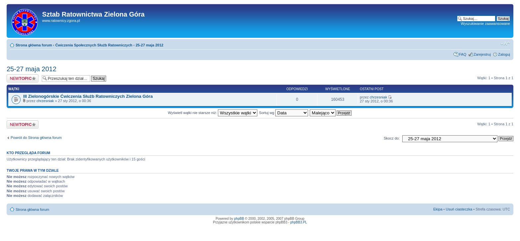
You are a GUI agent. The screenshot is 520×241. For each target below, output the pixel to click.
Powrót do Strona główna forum (36, 138)
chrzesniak (45, 101)
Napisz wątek (22, 78)
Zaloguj (504, 54)
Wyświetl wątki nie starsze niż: (212, 113)
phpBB (239, 218)
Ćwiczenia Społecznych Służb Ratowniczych (93, 45)
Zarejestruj (482, 54)
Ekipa (438, 209)
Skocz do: (392, 138)
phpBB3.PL (298, 222)
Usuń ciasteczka (459, 209)
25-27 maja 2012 (149, 45)
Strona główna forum (34, 45)
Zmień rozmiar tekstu (505, 44)
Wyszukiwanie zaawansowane (485, 24)
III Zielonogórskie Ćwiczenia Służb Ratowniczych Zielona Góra (88, 96)
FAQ (462, 54)
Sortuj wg (283, 113)
